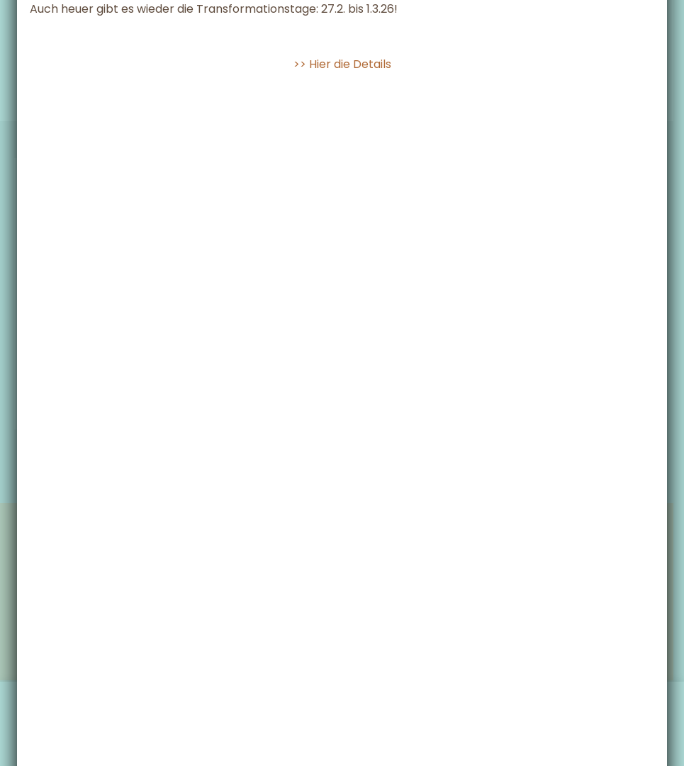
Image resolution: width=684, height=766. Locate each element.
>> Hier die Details (342, 146)
